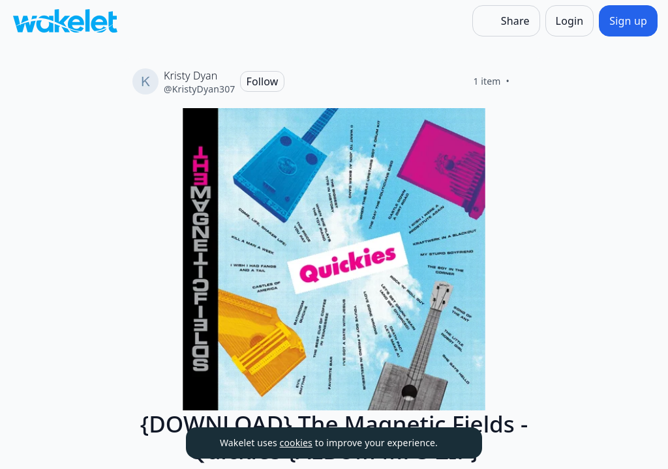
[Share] (506, 20)
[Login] (569, 20)
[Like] (525, 81)
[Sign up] (628, 20)
